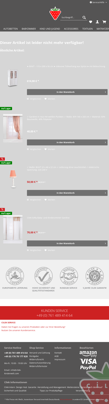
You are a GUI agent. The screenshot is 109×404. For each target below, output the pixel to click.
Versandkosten (66, 399)
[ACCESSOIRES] (71, 28)
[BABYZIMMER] (29, 28)
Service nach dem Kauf (91, 387)
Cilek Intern (9, 387)
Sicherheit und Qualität (15, 390)
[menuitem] (73, 19)
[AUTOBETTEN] (10, 28)
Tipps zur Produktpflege (51, 390)
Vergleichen (34, 98)
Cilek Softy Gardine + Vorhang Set (45, 211)
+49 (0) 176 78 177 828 (16, 356)
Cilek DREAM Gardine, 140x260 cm (46, 110)
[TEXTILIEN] (87, 28)
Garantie (32, 387)
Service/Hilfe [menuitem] (97, 2)
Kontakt (58, 352)
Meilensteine (73, 387)
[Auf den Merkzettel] (50, 99)
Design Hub (21, 387)
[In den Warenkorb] (67, 92)
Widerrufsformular (38, 366)
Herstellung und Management (51, 387)
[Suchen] (84, 17)
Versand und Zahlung (39, 352)
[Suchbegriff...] (73, 17)
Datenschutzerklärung (40, 362)
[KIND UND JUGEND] (50, 28)
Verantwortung (83, 390)
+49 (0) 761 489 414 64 (54, 315)
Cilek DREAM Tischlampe (40, 161)
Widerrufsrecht (36, 359)
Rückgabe (34, 356)
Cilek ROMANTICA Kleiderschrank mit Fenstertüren (55, 60)
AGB (56, 356)
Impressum (59, 359)
